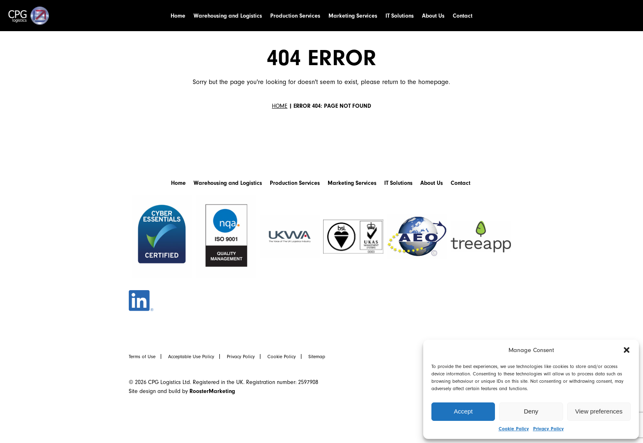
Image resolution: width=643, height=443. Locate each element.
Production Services (295, 15)
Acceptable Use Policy (191, 356)
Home (178, 15)
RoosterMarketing (212, 391)
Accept (463, 411)
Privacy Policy (548, 429)
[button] (626, 350)
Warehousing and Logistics (228, 15)
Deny (531, 411)
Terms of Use (142, 356)
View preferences (599, 411)
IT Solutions (399, 15)
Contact (462, 15)
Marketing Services (352, 15)
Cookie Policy (514, 429)
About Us (433, 15)
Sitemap (316, 356)
